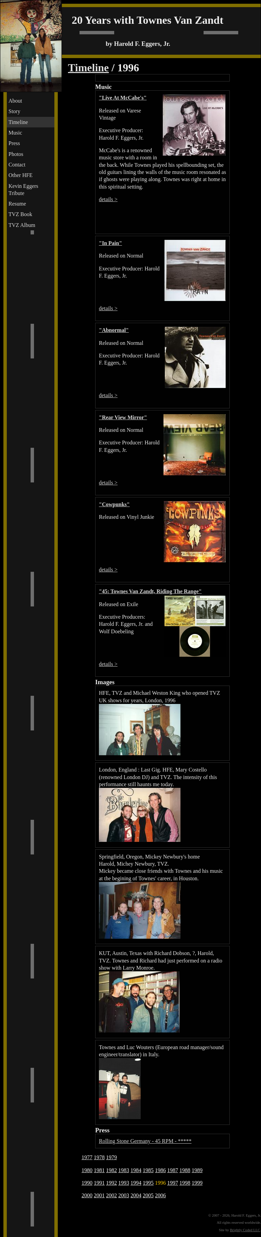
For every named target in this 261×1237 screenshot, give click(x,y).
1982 (111, 1170)
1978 (99, 1157)
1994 (135, 1183)
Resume (17, 204)
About (15, 101)
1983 (123, 1170)
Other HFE (20, 175)
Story (14, 111)
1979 (111, 1157)
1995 (148, 1183)
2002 (111, 1195)
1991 (99, 1183)
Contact (16, 164)
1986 (160, 1170)
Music (15, 133)
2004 (135, 1195)
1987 (172, 1170)
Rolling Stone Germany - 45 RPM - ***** (145, 1141)
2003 (123, 1195)
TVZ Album (21, 225)
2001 (99, 1195)
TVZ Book (20, 214)
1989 (197, 1170)
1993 (123, 1183)
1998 (184, 1183)
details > (108, 199)
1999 (197, 1183)
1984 (135, 1170)
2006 (160, 1195)
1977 (87, 1157)
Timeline (18, 122)
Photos (15, 154)
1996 (160, 1183)
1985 (148, 1170)
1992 (111, 1183)
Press (14, 143)
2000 (87, 1195)
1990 (87, 1183)
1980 (87, 1170)
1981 (99, 1170)
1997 (172, 1183)
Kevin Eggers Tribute (23, 189)
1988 (184, 1170)
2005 (148, 1195)
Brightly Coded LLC (245, 1230)
